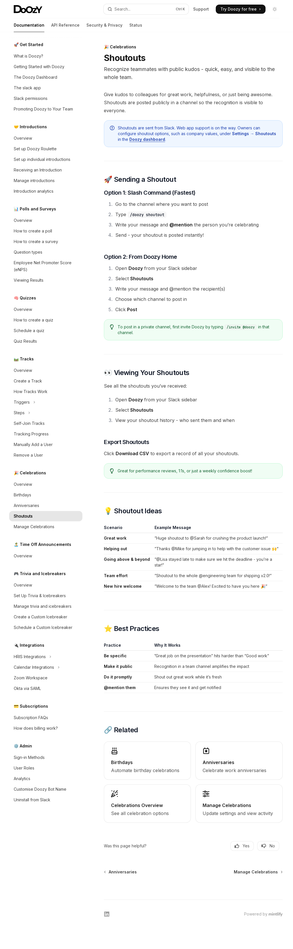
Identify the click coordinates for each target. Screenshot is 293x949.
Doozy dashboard (147, 139)
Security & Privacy (104, 27)
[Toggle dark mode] (274, 9)
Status (135, 27)
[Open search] (146, 9)
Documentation (29, 27)
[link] (147, 760)
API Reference (65, 27)
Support (201, 9)
